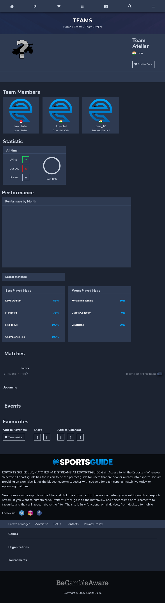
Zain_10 (100, 126)
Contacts (72, 524)
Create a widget (19, 524)
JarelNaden (21, 126)
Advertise (41, 524)
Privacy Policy (93, 524)
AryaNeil (61, 126)
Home (67, 27)
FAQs (57, 524)
